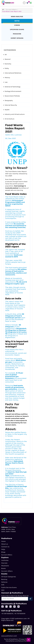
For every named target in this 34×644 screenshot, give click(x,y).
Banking (4, 579)
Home (3, 541)
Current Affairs (11, 9)
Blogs (3, 552)
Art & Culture (9, 119)
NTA (2, 585)
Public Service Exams (9, 587)
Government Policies (12, 96)
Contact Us (5, 547)
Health (7, 109)
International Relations (13, 73)
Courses (4, 563)
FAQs (3, 549)
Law (6, 82)
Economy (8, 64)
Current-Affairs (7, 571)
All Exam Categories (8, 577)
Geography (9, 100)
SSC (2, 590)
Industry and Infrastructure (15, 114)
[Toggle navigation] (31, 2)
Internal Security (11, 105)
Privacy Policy (24, 639)
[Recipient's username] (14, 599)
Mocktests (5, 566)
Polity (7, 68)
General (8, 59)
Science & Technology (12, 87)
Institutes (5, 560)
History (7, 77)
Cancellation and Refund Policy (17, 641)
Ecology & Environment (13, 91)
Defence (4, 582)
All (6, 54)
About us (4, 544)
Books (3, 568)
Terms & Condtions (11, 639)
